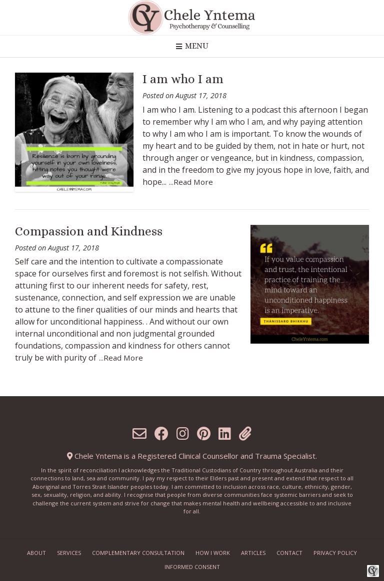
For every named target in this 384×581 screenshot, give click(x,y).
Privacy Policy (335, 552)
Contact (289, 552)
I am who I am (183, 79)
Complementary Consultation (138, 552)
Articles (253, 552)
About (36, 552)
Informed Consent (192, 566)
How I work (213, 552)
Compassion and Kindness (88, 231)
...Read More (191, 182)
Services (69, 552)
